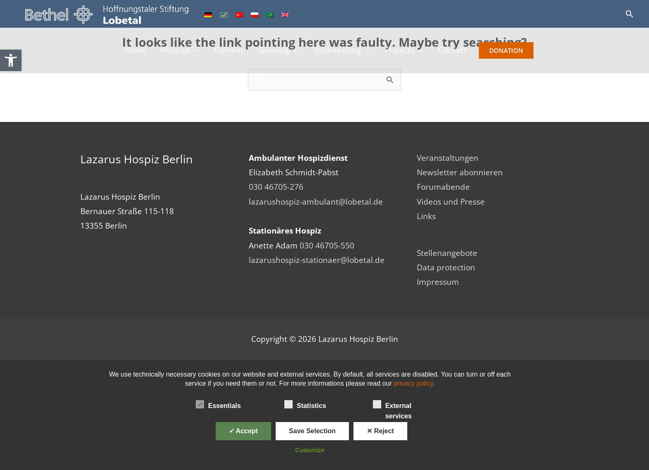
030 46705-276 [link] (276, 186)
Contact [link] (454, 50)
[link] (11, 60)
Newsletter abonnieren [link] (460, 172)
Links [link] (426, 216)
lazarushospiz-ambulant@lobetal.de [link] (316, 201)
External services (392, 405)
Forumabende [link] (443, 186)
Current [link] (228, 50)
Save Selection (312, 430)
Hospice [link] (175, 50)
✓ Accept (243, 430)
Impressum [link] (438, 282)
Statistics (305, 404)
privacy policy (413, 383)
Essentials (218, 404)
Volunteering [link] (337, 50)
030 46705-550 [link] (327, 245)
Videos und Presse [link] (451, 201)
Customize (309, 449)
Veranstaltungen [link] (447, 158)
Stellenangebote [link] (447, 253)
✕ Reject (380, 430)
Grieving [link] (274, 50)
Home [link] (133, 50)
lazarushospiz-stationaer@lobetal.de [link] (317, 260)
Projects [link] (400, 50)
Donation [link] (507, 51)
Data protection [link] (446, 267)
